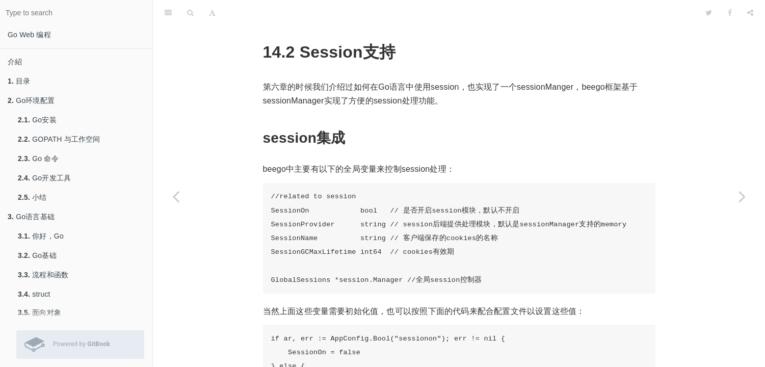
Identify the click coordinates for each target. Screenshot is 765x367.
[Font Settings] (212, 12)
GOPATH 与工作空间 (59, 139)
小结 (32, 197)
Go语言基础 (31, 217)
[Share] (750, 12)
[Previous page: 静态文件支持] (176, 196)
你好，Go (41, 236)
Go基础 (37, 255)
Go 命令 (38, 158)
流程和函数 (43, 275)
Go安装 (37, 120)
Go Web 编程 (29, 35)
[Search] (190, 12)
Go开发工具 (44, 178)
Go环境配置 (31, 100)
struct (34, 294)
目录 (19, 81)
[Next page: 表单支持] (742, 196)
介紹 (15, 62)
